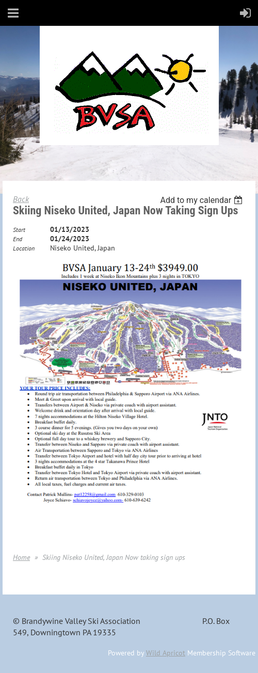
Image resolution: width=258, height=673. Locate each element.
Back (21, 199)
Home (21, 557)
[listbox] (202, 200)
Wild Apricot (165, 653)
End (17, 239)
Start (19, 229)
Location (24, 248)
